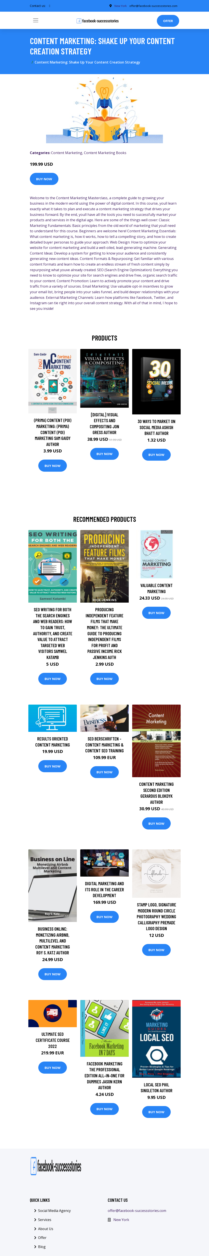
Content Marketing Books (105, 154)
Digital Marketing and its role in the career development (104, 890)
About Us (45, 1230)
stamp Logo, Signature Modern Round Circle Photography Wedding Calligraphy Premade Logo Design (156, 917)
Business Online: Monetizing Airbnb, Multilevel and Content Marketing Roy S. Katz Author (52, 942)
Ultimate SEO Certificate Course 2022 (53, 1041)
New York (121, 1221)
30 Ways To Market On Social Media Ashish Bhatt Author (156, 428)
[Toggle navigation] (36, 22)
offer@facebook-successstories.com (137, 1212)
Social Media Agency (54, 1212)
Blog (42, 1248)
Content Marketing (66, 154)
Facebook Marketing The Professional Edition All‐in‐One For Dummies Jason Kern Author (104, 1076)
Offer (168, 22)
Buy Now (44, 180)
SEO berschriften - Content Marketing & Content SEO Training (104, 746)
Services (44, 1221)
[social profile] (49, 6)
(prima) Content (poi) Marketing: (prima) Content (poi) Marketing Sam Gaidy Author (52, 433)
